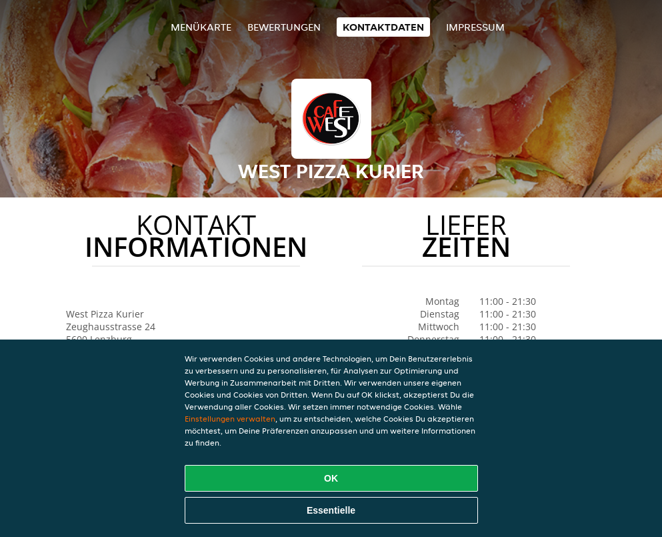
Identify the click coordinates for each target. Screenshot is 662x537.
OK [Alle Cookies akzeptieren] (331, 478)
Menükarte (201, 27)
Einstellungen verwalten (230, 419)
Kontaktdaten (383, 27)
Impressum (475, 27)
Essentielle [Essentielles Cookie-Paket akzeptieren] (331, 510)
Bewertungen (284, 27)
